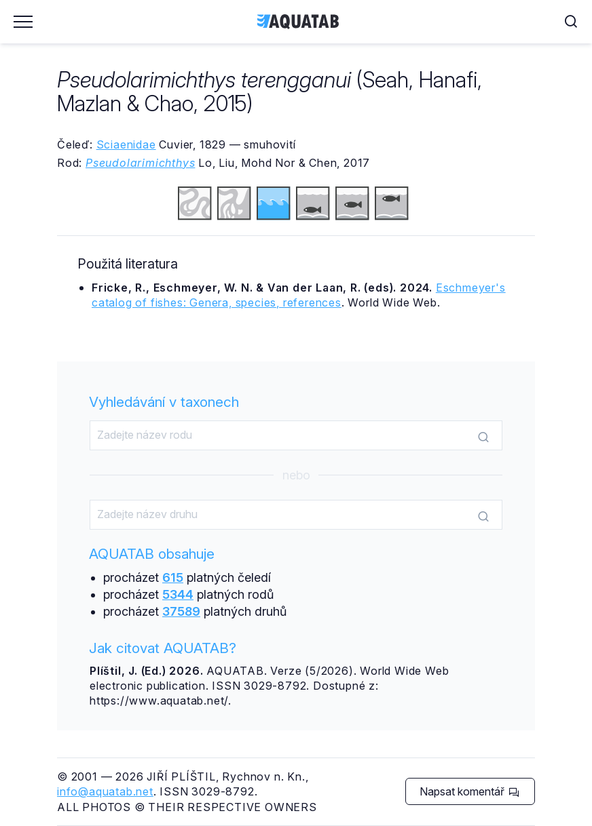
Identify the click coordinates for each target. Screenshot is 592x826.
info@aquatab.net (105, 791)
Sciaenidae (126, 144)
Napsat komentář (469, 791)
